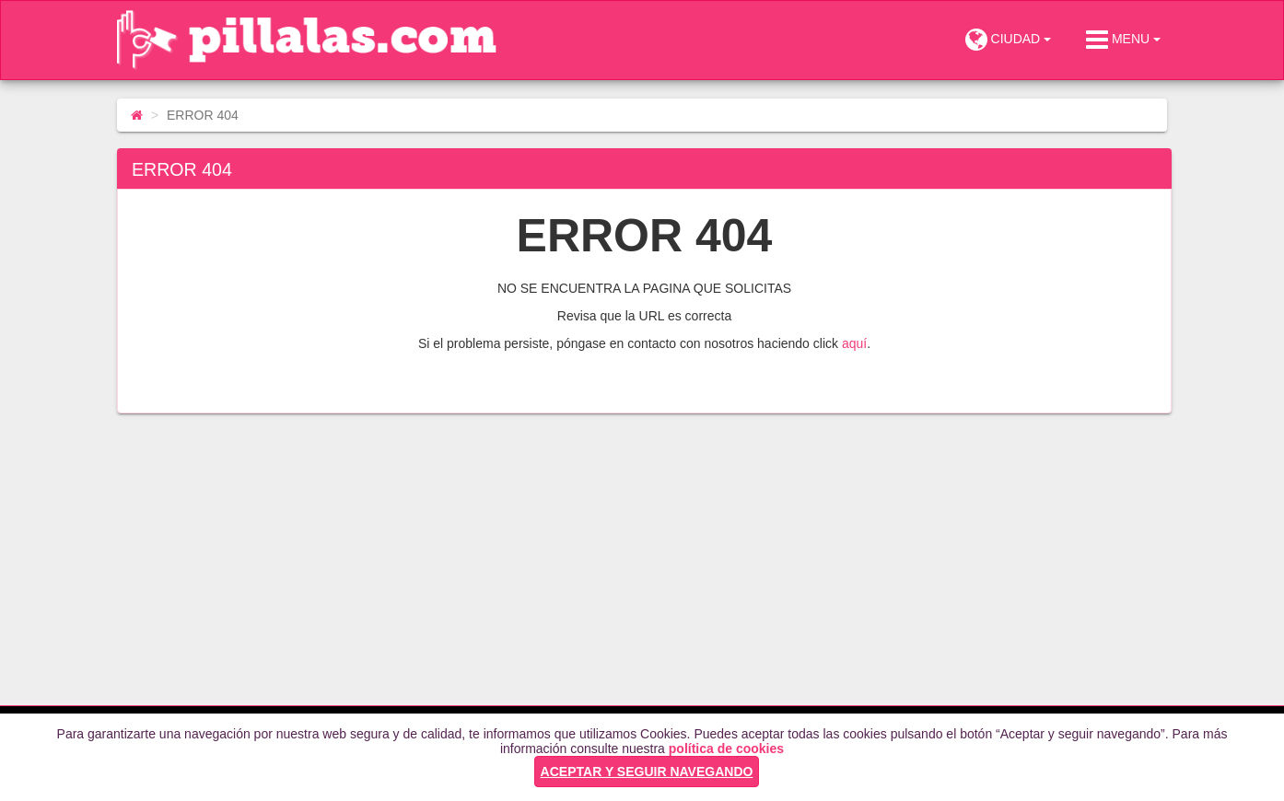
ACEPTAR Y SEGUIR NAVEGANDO (647, 771)
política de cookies (726, 748)
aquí (854, 343)
